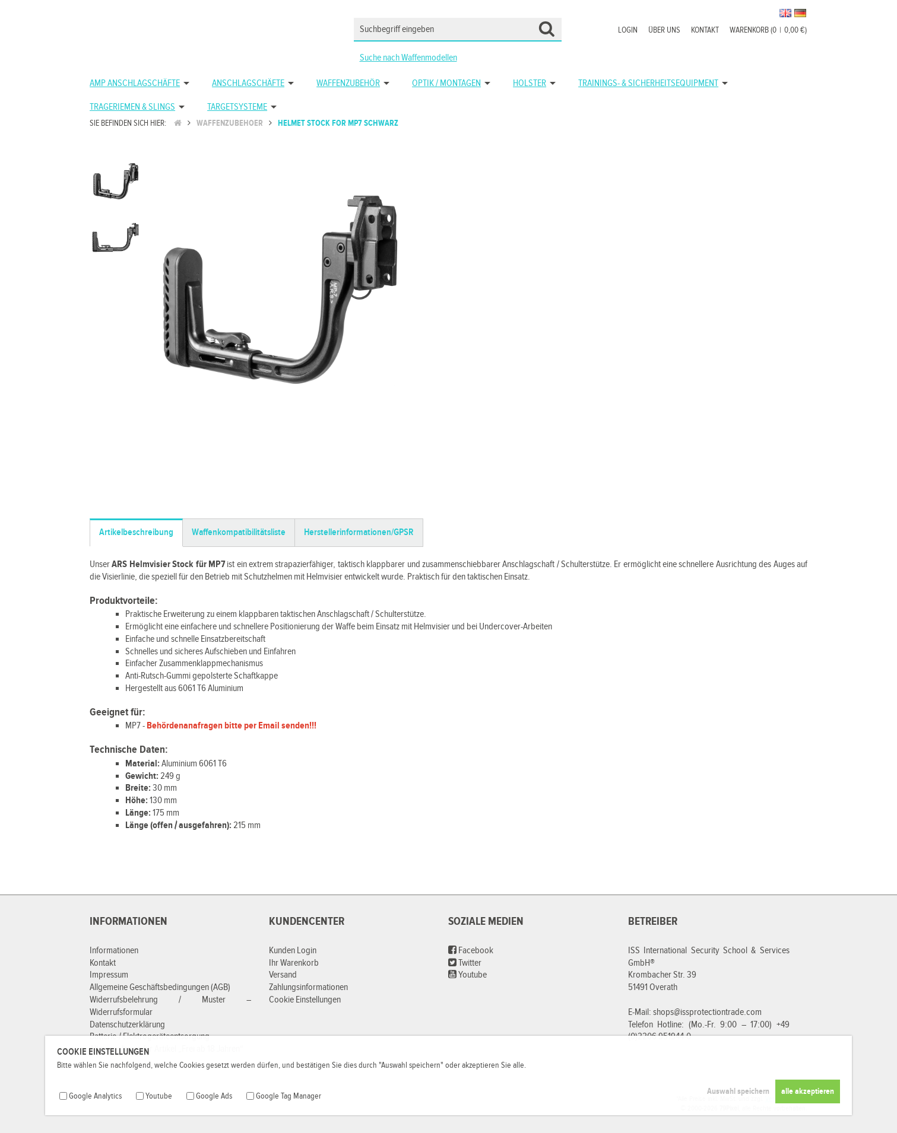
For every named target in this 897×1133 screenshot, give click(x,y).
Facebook (470, 950)
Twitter (464, 963)
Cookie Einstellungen (305, 999)
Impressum (109, 975)
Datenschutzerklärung (127, 1024)
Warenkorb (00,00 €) (768, 30)
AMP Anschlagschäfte (135, 83)
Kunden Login (292, 950)
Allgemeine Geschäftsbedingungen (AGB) (160, 987)
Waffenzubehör (348, 83)
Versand (283, 975)
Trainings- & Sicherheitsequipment (648, 83)
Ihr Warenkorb (294, 963)
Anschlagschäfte (248, 83)
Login (628, 30)
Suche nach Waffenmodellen (408, 57)
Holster (529, 83)
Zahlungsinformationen (308, 987)
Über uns (664, 30)
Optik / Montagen (446, 83)
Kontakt (705, 30)
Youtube (467, 975)
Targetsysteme (237, 107)
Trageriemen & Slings (132, 107)
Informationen (114, 950)
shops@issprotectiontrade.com (707, 1012)
